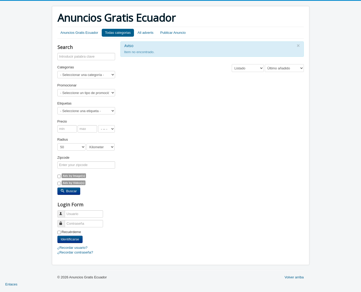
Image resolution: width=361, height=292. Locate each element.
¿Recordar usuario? (72, 248)
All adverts (146, 33)
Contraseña (63, 221)
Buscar (69, 191)
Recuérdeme (71, 232)
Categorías (65, 67)
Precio (62, 121)
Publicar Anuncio (173, 33)
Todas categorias (118, 33)
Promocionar (67, 85)
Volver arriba (294, 277)
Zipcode (63, 157)
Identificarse (70, 239)
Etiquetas (64, 103)
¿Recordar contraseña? (75, 252)
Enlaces (11, 284)
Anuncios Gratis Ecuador (79, 33)
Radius (62, 139)
